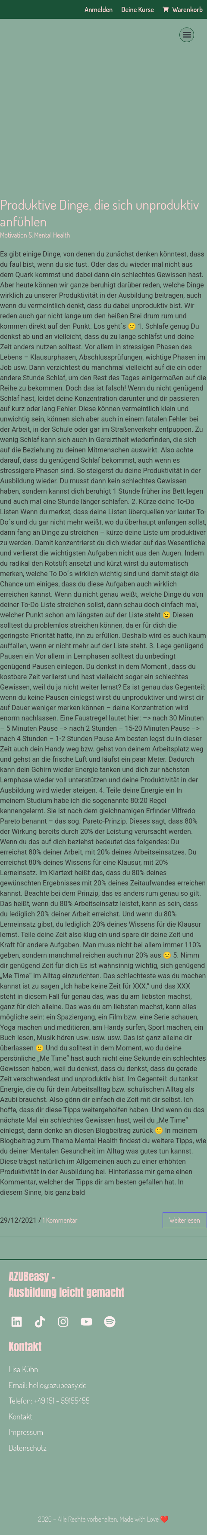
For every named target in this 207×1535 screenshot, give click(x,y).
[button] (186, 34)
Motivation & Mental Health (35, 235)
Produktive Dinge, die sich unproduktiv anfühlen (99, 212)
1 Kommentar (60, 1220)
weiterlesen (184, 1220)
